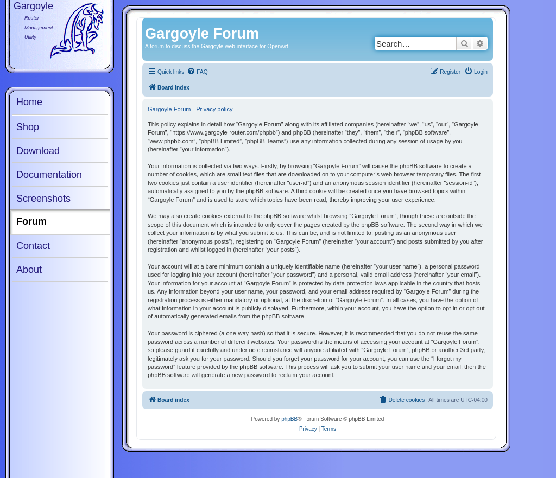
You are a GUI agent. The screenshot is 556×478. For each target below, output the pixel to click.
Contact (33, 245)
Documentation (49, 174)
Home (29, 102)
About (29, 269)
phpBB (289, 419)
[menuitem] (197, 72)
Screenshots (43, 198)
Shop (27, 127)
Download (38, 150)
